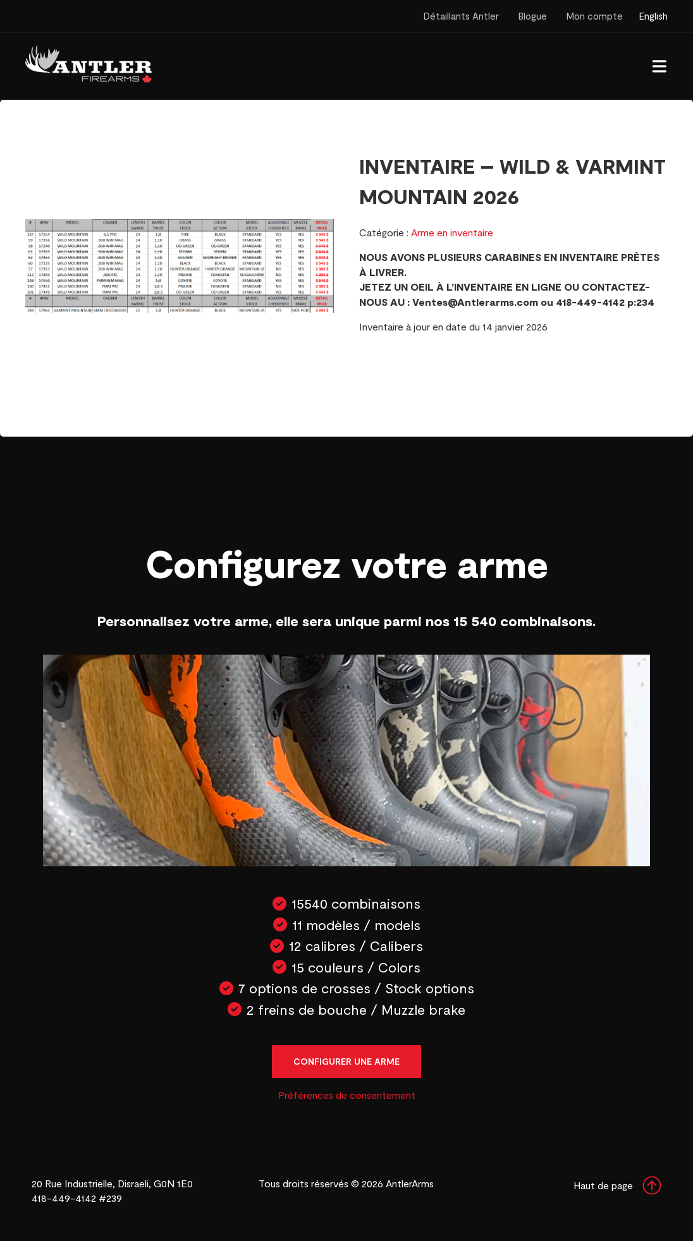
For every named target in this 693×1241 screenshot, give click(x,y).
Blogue (532, 15)
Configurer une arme (346, 1061)
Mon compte (594, 15)
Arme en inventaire (452, 232)
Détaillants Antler (461, 15)
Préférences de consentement (346, 1095)
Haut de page (617, 1185)
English (653, 15)
